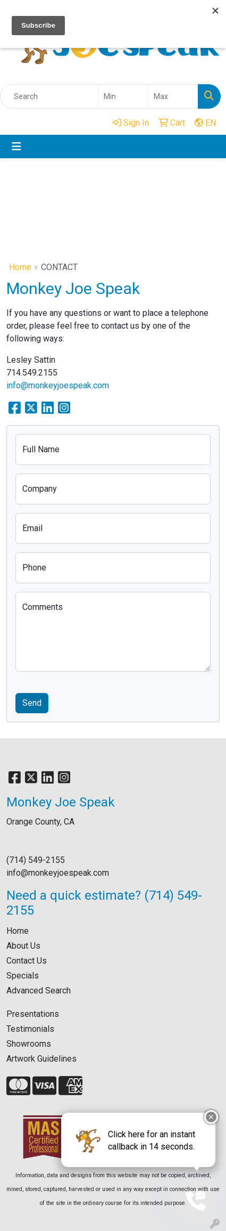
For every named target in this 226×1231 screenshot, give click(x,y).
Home (20, 267)
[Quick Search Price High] (173, 96)
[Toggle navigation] (16, 146)
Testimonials (30, 1029)
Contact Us (26, 961)
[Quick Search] (49, 96)
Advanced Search (38, 990)
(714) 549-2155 (35, 860)
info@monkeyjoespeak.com (57, 385)
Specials (22, 976)
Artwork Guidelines (41, 1059)
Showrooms (28, 1044)
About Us (23, 946)
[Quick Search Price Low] (123, 96)
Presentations (32, 1014)
